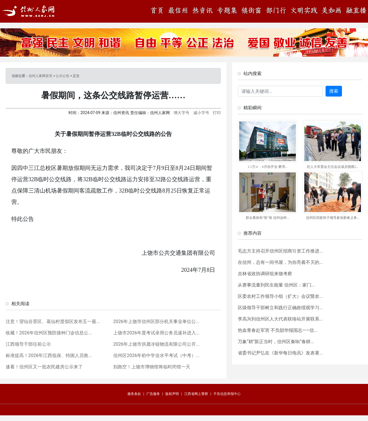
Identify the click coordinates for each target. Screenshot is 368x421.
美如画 (332, 11)
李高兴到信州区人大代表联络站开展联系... (280, 319)
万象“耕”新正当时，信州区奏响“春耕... (276, 341)
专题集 (226, 11)
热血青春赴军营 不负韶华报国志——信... (278, 330)
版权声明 (172, 394)
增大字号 (181, 112)
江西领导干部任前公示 (28, 344)
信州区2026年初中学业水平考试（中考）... (156, 355)
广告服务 (153, 394)
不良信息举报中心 (227, 394)
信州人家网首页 (40, 76)
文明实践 (304, 11)
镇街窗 (250, 11)
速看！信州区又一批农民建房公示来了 (44, 366)
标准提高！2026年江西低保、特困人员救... (49, 355)
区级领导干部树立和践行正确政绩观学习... (280, 307)
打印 (217, 112)
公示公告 (62, 76)
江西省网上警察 (196, 394)
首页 (158, 11)
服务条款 (134, 394)
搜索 (333, 91)
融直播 (356, 11)
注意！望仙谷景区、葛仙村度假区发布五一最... (53, 321)
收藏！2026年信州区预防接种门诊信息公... (49, 332)
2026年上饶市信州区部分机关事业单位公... (156, 321)
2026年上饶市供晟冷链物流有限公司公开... (156, 344)
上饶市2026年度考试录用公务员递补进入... (156, 332)
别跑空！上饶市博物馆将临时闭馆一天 (151, 366)
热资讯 (202, 11)
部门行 (276, 11)
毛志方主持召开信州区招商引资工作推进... (280, 251)
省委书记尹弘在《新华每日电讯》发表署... (280, 353)
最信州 (178, 11)
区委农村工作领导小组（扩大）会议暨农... (280, 296)
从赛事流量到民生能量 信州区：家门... (276, 285)
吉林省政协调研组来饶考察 (265, 273)
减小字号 (201, 112)
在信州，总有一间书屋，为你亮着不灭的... (280, 262)
